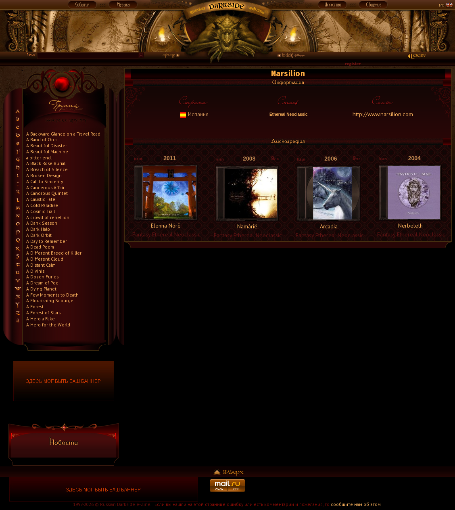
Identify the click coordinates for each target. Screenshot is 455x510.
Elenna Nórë (166, 225)
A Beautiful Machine (47, 151)
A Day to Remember (46, 241)
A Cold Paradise (42, 205)
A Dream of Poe (42, 283)
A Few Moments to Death (52, 295)
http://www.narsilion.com (383, 114)
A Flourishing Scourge (49, 300)
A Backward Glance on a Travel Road (63, 134)
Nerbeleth (410, 225)
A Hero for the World (48, 325)
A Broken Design (44, 175)
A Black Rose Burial (45, 163)
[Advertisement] (351, 489)
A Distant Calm (41, 265)
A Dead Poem (40, 247)
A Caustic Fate (40, 199)
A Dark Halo (38, 229)
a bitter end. (39, 158)
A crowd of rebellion (47, 217)
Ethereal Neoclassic (287, 114)
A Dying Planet (41, 289)
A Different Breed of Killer (53, 253)
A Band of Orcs (41, 139)
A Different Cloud (44, 259)
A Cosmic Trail (40, 211)
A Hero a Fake (40, 319)
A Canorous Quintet (47, 193)
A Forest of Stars (43, 312)
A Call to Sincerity (44, 181)
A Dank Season (41, 223)
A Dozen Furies (42, 277)
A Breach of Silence (47, 169)
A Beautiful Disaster (46, 145)
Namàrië (247, 226)
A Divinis (35, 271)
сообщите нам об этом (356, 504)
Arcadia (329, 226)
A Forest (35, 306)
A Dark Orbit (39, 235)
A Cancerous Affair (45, 187)
